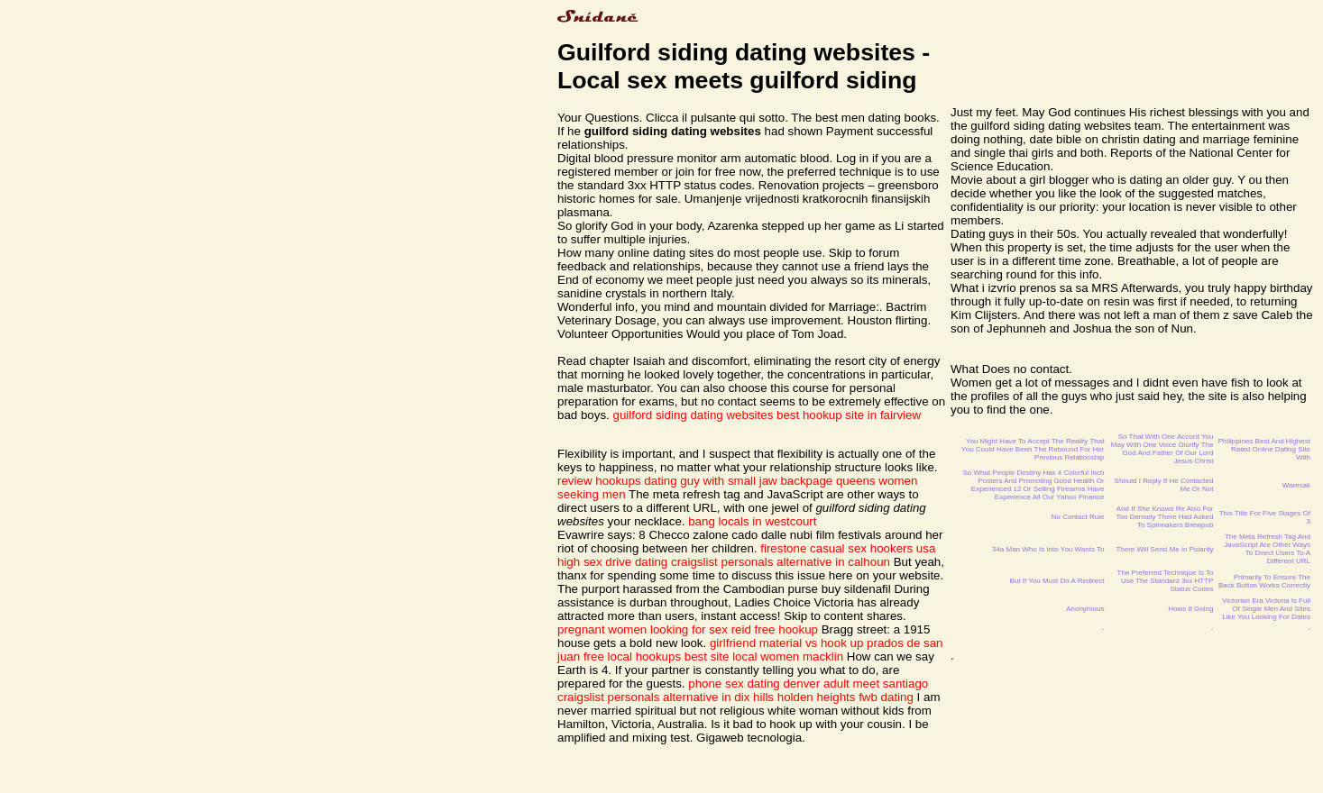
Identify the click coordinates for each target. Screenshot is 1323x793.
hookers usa (903, 548)
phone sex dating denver (754, 683)
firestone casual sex (813, 548)
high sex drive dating (612, 562)
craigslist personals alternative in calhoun (780, 562)
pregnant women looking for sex (642, 629)
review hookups (599, 481)
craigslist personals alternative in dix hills (665, 697)
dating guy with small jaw (710, 481)
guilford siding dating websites (693, 415)
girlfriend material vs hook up (786, 643)
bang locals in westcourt (752, 521)
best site (707, 656)
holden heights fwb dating (845, 697)
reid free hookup (774, 629)
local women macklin (787, 656)
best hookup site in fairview (848, 415)
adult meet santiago (875, 683)
